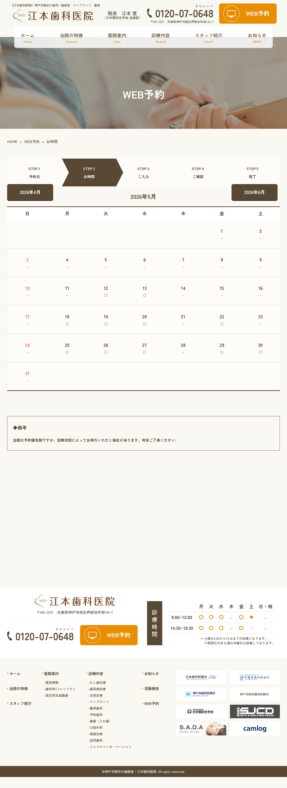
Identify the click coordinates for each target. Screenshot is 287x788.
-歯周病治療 (97, 699)
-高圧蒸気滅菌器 (56, 706)
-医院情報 (51, 693)
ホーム (28, 49)
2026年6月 (254, 203)
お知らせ (257, 49)
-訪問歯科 (95, 751)
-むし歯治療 (97, 693)
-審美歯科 (95, 719)
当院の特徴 (71, 49)
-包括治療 (95, 706)
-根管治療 (95, 744)
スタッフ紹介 (209, 49)
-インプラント (98, 712)
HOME (12, 152)
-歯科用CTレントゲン (60, 699)
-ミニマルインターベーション (110, 757)
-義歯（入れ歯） (100, 731)
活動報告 (151, 699)
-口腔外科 (95, 738)
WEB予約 (32, 152)
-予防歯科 (95, 725)
